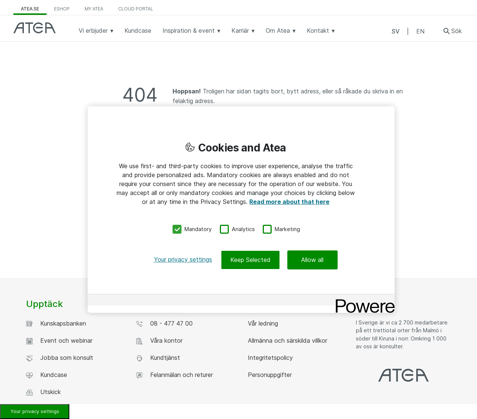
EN (420, 31)
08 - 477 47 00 (164, 323)
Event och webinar (59, 341)
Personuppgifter (269, 374)
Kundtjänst (158, 358)
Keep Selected (250, 259)
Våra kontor (159, 341)
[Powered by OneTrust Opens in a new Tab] (362, 300)
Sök (456, 31)
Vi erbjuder (96, 30)
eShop (62, 9)
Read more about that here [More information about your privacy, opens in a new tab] (289, 201)
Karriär (243, 30)
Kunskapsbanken (56, 323)
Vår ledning (262, 323)
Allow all (312, 259)
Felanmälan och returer (174, 375)
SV (395, 31)
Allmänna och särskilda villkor (286, 340)
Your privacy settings (34, 411)
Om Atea (281, 30)
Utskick (43, 392)
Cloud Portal (135, 9)
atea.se (30, 9)
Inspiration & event (191, 30)
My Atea (94, 9)
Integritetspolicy (269, 357)
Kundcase (137, 30)
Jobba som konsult (59, 358)
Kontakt (321, 30)
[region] (241, 209)
